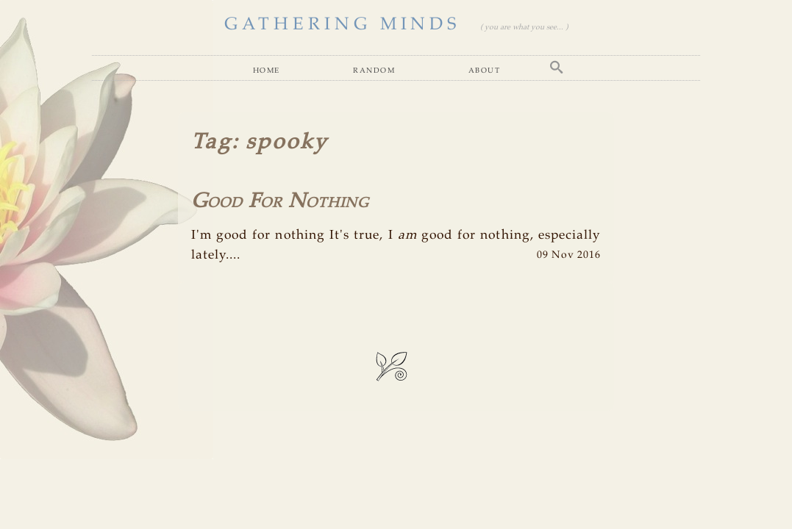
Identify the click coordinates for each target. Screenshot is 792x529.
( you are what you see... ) (524, 28)
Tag (211, 142)
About (484, 70)
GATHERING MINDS (342, 25)
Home (266, 70)
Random (374, 70)
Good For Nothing (280, 201)
